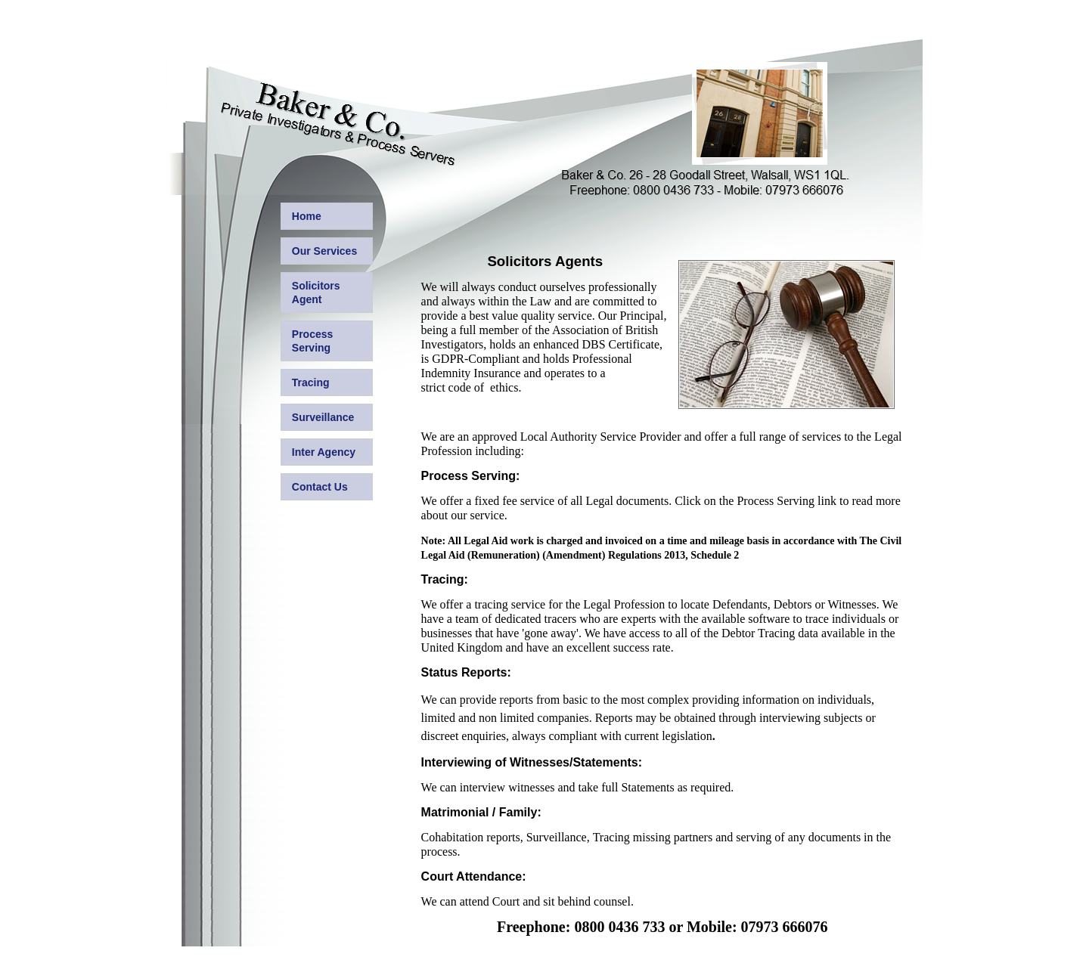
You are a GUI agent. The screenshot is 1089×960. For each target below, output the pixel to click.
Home (306, 216)
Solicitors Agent (316, 292)
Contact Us (320, 487)
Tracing (311, 382)
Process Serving (312, 341)
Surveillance (323, 417)
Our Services (324, 251)
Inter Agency (323, 452)
